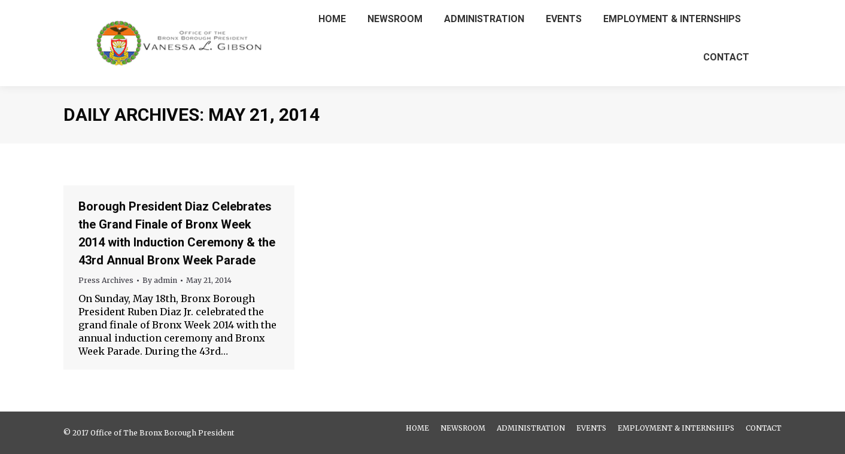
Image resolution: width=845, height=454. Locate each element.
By (159, 280)
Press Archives (105, 280)
